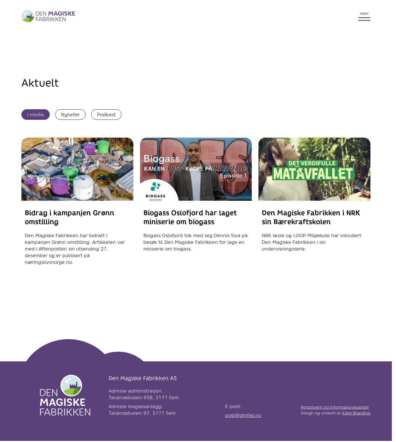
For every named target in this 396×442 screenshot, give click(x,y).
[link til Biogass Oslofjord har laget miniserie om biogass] (196, 199)
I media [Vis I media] (35, 114)
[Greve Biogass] (48, 16)
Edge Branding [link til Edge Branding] (356, 413)
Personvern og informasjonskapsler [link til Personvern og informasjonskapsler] (335, 407)
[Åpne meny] (364, 16)
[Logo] (65, 397)
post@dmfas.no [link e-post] (243, 415)
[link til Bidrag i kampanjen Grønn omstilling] (77, 205)
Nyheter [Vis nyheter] (70, 114)
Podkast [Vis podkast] (106, 114)
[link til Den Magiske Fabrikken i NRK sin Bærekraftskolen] (314, 199)
